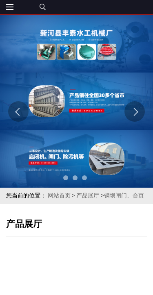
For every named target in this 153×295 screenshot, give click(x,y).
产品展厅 (87, 196)
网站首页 (59, 196)
